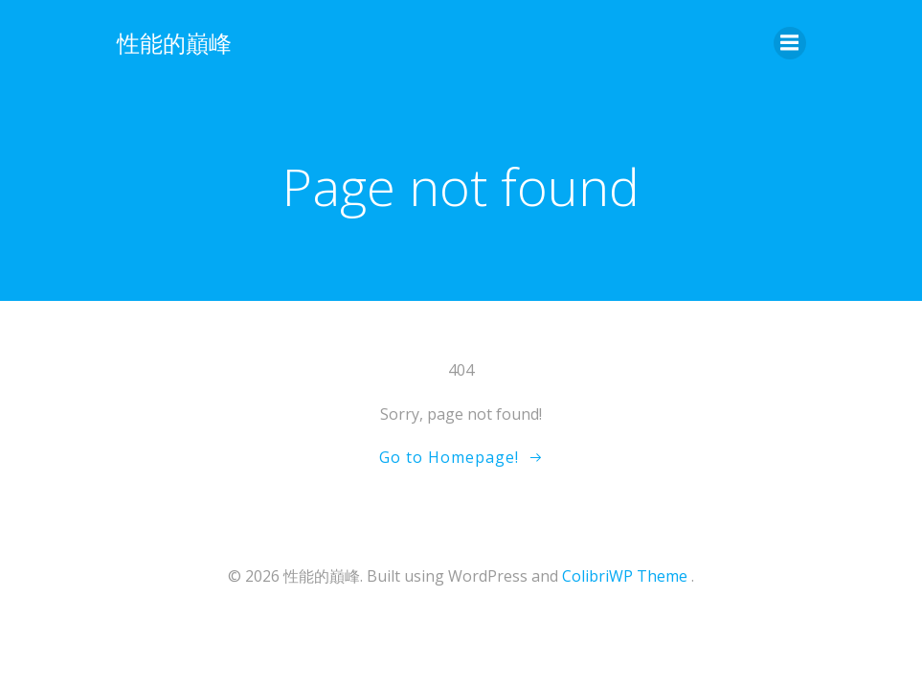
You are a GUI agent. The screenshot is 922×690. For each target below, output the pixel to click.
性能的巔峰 (174, 42)
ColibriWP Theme (624, 575)
